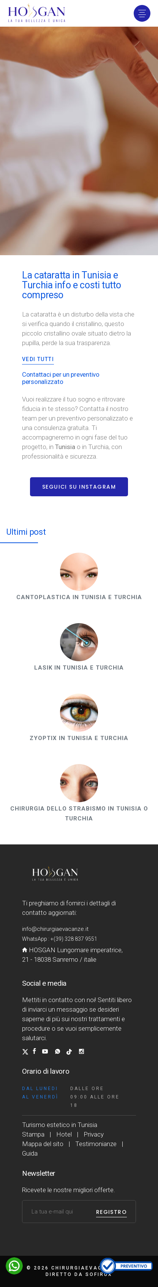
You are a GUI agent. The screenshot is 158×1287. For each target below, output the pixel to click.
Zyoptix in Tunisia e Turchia (79, 738)
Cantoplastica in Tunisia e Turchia (79, 597)
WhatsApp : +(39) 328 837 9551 (59, 939)
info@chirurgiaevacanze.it (55, 929)
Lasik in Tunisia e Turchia (79, 667)
